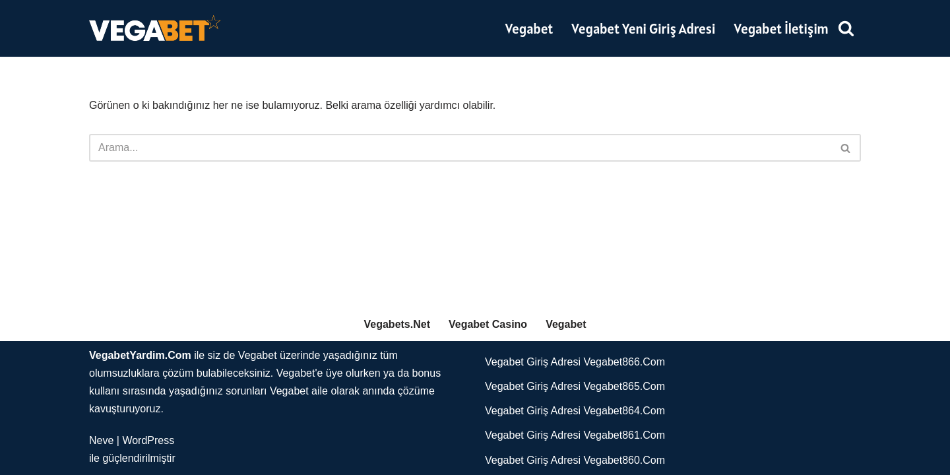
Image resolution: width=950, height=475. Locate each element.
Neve (101, 440)
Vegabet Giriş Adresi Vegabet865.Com (575, 386)
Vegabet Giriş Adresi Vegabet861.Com (575, 435)
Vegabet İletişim (781, 29)
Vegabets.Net (397, 324)
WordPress (148, 440)
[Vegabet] (155, 28)
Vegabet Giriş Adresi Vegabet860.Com (575, 460)
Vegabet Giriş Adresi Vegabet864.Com (575, 410)
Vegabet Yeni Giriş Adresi (643, 29)
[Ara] (846, 28)
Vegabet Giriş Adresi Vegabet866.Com (575, 361)
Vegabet (529, 29)
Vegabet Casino (488, 324)
